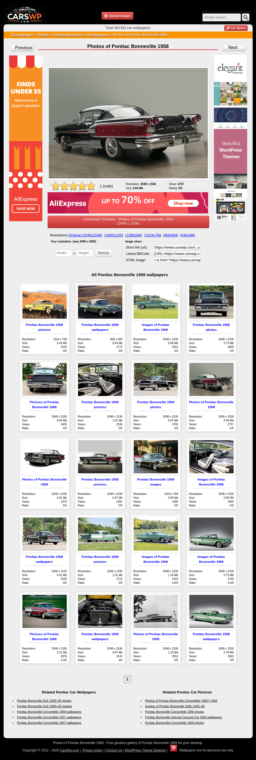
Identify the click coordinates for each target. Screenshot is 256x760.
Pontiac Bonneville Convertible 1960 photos (174, 722)
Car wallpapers (22, 35)
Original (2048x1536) (85, 235)
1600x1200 (114, 235)
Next (232, 47)
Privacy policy (92, 750)
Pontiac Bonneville (68, 35)
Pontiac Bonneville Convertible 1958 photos (174, 711)
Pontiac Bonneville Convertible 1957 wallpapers (49, 717)
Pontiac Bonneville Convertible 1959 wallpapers (49, 711)
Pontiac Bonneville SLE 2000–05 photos (44, 700)
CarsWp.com (69, 750)
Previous (23, 47)
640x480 (188, 235)
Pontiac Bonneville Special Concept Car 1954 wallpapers (183, 717)
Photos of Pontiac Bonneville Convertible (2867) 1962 (181, 700)
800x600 (171, 235)
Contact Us (114, 750)
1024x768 (153, 235)
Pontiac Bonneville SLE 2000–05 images (44, 706)
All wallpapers (98, 35)
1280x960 (134, 235)
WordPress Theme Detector (145, 750)
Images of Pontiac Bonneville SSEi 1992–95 (175, 706)
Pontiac (44, 35)
